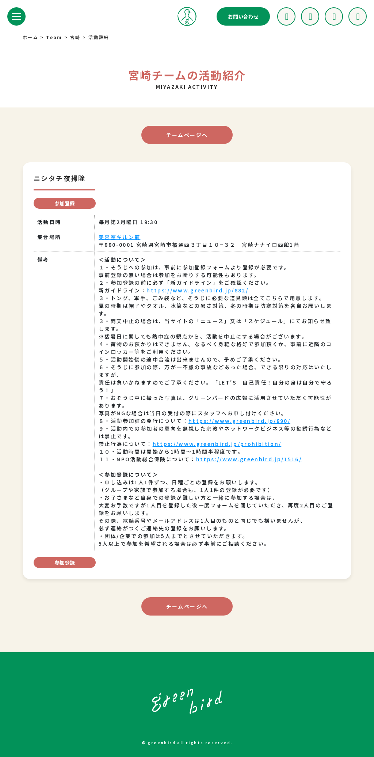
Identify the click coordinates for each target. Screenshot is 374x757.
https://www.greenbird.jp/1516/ (249, 459)
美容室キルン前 (120, 237)
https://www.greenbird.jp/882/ (197, 290)
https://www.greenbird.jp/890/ (239, 420)
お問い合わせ (243, 16)
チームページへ (187, 135)
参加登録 (64, 203)
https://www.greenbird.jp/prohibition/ (217, 443)
